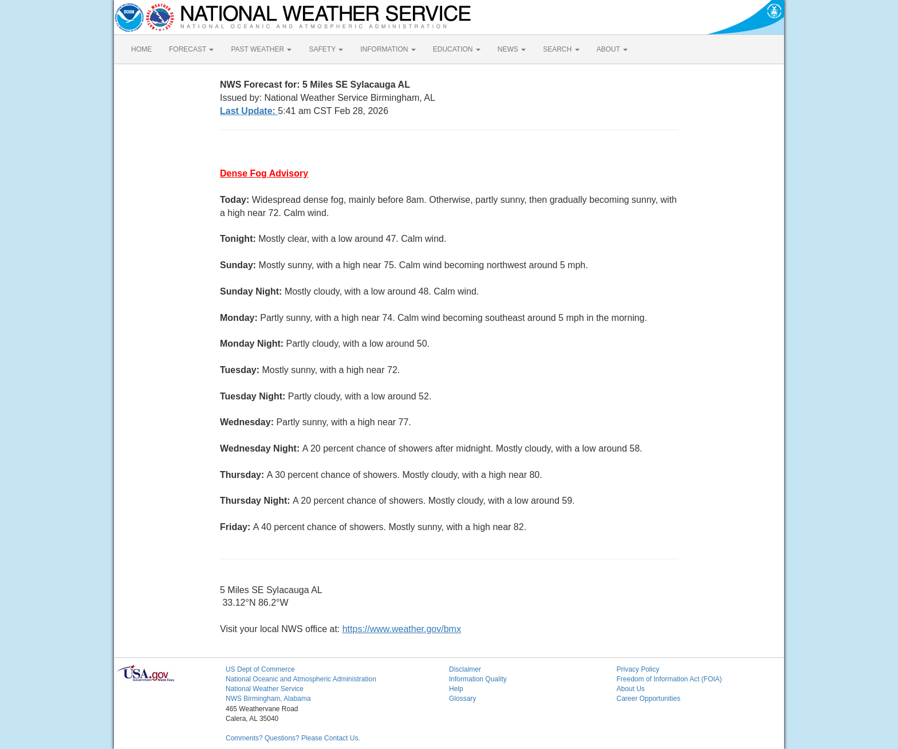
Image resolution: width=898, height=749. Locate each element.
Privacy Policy (638, 669)
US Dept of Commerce (260, 669)
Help (456, 689)
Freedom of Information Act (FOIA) (669, 679)
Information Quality (478, 679)
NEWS (512, 49)
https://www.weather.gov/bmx (401, 629)
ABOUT (612, 49)
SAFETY (326, 49)
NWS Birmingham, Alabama (268, 699)
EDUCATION (456, 49)
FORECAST (191, 49)
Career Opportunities (648, 699)
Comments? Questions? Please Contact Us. (293, 738)
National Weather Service (265, 689)
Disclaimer (465, 669)
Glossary (462, 699)
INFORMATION (387, 49)
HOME (141, 49)
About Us (631, 689)
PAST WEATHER (261, 49)
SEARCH (561, 49)
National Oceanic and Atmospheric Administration (301, 679)
